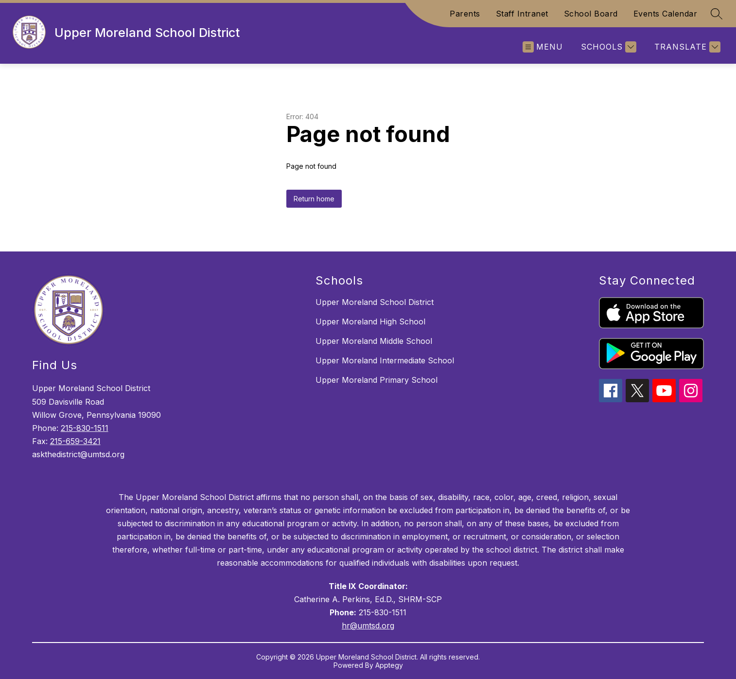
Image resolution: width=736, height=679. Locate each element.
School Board (591, 13)
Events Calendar (665, 13)
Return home (314, 199)
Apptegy (389, 665)
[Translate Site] (686, 47)
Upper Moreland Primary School (376, 380)
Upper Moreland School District (374, 302)
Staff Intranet (522, 13)
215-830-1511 (84, 428)
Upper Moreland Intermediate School (384, 360)
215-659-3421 (75, 441)
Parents (465, 13)
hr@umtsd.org (368, 625)
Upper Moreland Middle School (373, 341)
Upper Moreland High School (370, 321)
